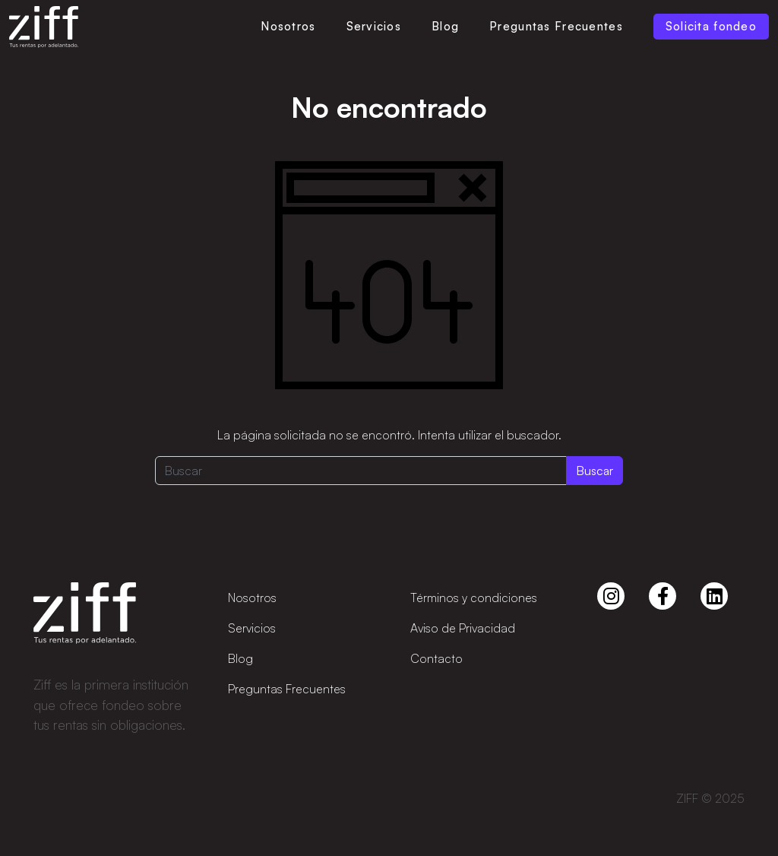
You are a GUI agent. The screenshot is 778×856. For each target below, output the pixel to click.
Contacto (436, 658)
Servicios (374, 26)
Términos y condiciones (473, 597)
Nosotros (288, 26)
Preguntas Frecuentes (556, 26)
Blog (445, 26)
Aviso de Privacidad (462, 628)
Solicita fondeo (711, 26)
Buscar (594, 470)
